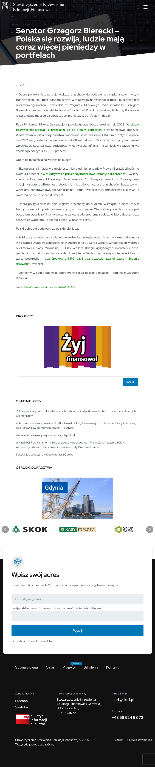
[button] (5, 529)
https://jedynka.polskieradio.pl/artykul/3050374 (49, 287)
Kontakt (112, 667)
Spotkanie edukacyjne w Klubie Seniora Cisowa (44, 454)
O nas (50, 667)
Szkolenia (91, 667)
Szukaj (130, 382)
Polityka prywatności (139, 740)
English (119, 740)
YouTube (21, 707)
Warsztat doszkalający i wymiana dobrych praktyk (46, 435)
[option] (77, 345)
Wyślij (77, 630)
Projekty (69, 667)
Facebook (22, 701)
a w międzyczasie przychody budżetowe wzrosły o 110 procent (83, 174)
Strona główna (26, 667)
